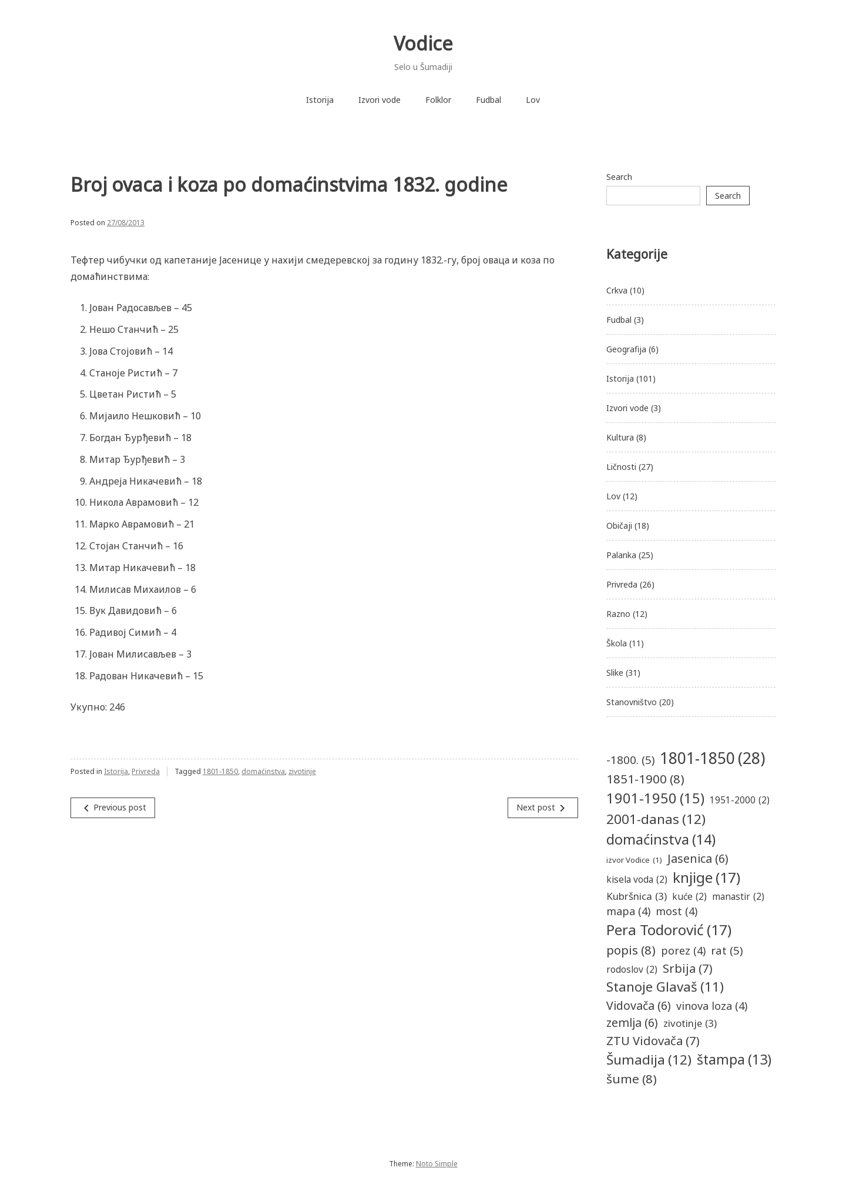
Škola (616, 643)
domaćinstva (263, 771)
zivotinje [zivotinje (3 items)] (690, 1023)
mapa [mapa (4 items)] (628, 911)
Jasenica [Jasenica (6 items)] (697, 858)
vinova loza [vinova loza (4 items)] (711, 1006)
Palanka (621, 555)
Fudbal (488, 99)
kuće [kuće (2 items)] (689, 896)
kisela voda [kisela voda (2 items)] (636, 879)
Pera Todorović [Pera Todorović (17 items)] (668, 930)
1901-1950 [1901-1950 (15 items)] (655, 798)
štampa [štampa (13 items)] (734, 1059)
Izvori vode (379, 99)
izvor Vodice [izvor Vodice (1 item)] (634, 860)
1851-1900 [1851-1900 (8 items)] (645, 779)
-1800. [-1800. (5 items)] (630, 760)
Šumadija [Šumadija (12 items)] (648, 1060)
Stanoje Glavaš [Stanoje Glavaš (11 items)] (665, 986)
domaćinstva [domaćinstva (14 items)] (661, 839)
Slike (614, 672)
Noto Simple (437, 1164)
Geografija (626, 349)
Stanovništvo (631, 702)
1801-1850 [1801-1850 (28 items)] (712, 758)
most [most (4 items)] (676, 911)
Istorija (320, 99)
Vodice (423, 43)
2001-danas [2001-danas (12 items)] (656, 819)
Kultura (620, 437)
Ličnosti (621, 466)
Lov (533, 99)
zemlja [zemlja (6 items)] (632, 1022)
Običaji (619, 525)
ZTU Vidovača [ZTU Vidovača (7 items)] (653, 1040)
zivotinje (302, 771)
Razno (618, 613)
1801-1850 (220, 771)
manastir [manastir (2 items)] (738, 896)
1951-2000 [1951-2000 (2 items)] (740, 800)
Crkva (616, 290)
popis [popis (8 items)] (631, 950)
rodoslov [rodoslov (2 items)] (631, 969)
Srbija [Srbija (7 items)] (688, 968)
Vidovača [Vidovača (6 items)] (638, 1005)
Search (619, 176)
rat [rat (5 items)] (727, 950)
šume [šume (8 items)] (631, 1079)
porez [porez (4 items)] (683, 951)
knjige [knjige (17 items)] (706, 878)
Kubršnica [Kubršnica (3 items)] (636, 896)
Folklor (438, 99)
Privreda (146, 771)
